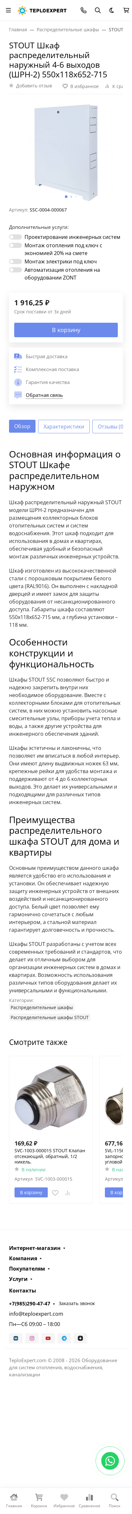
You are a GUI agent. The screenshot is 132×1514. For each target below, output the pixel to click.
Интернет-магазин (35, 1248)
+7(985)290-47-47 (29, 1303)
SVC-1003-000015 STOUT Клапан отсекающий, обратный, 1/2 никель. (50, 1156)
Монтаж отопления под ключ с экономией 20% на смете (63, 249)
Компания (23, 1258)
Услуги (18, 1279)
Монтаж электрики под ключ (61, 261)
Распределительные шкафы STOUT (50, 1017)
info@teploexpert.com (36, 1313)
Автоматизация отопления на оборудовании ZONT (62, 273)
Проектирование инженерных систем (72, 237)
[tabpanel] (66, 735)
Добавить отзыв (34, 86)
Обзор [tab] (22, 426)
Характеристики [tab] (64, 426)
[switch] (15, 237)
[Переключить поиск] (98, 10)
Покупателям (27, 1268)
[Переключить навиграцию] (8, 10)
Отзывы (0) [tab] (111, 426)
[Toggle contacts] (83, 10)
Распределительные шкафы (42, 1007)
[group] (66, 152)
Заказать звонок (77, 1303)
